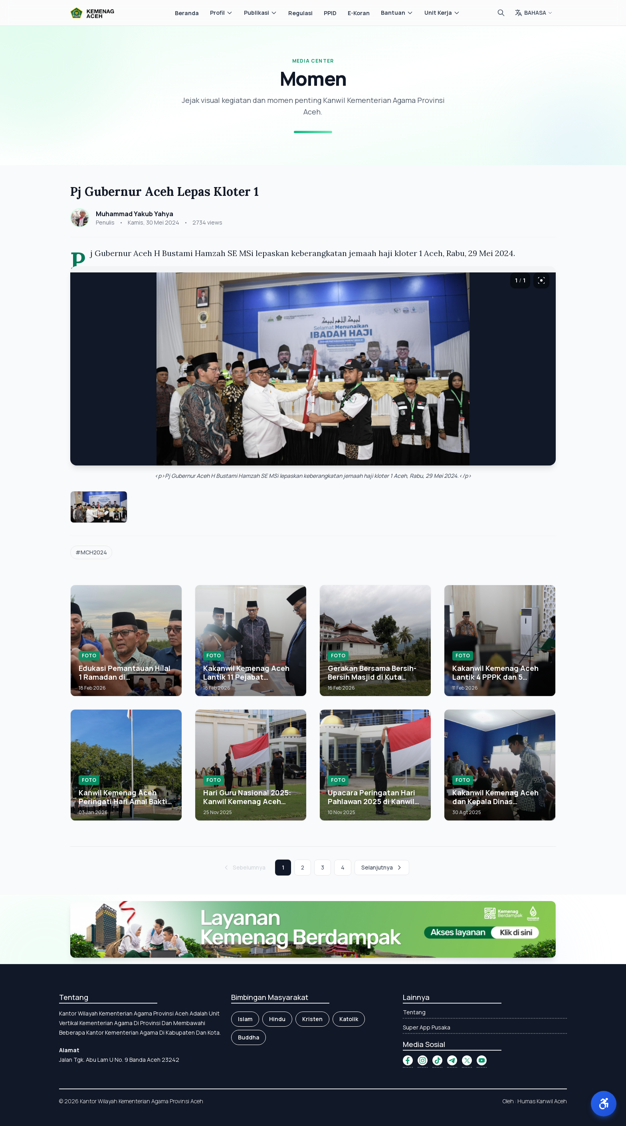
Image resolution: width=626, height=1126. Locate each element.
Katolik (348, 1019)
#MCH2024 (91, 552)
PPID (330, 13)
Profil (221, 12)
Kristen (312, 1019)
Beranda (187, 13)
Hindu (277, 1019)
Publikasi (260, 12)
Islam (245, 1019)
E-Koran (359, 13)
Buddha (248, 1037)
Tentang (414, 1012)
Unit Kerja (442, 12)
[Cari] (501, 13)
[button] (603, 1103)
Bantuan (397, 12)
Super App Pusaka (426, 1027)
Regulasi (300, 13)
